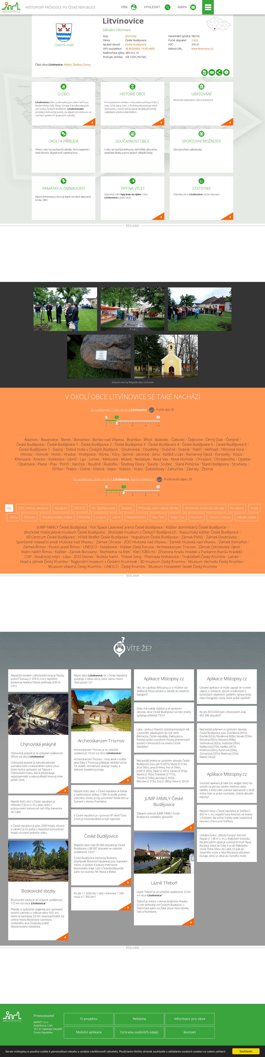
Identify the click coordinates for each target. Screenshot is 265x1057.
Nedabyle (142, 459)
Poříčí (64, 464)
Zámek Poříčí (192, 537)
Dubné (183, 449)
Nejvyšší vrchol (136, 517)
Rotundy (84, 517)
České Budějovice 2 (96, 444)
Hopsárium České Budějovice (154, 537)
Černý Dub (214, 439)
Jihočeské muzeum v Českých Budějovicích (142, 532)
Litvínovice (123, 20)
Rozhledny (237, 508)
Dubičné (168, 449)
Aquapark (61, 508)
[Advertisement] (132, 254)
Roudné (94, 464)
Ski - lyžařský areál (103, 508)
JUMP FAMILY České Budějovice (62, 527)
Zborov (207, 468)
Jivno (156, 454)
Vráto (138, 468)
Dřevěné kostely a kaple (57, 517)
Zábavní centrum (219, 517)
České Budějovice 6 (231, 444)
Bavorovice (49, 439)
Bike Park (158, 517)
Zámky (13, 517)
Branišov (134, 439)
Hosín (56, 454)
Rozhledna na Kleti (115, 551)
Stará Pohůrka (187, 464)
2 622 (194, 40)
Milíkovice (110, 459)
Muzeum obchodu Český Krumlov (215, 561)
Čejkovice (195, 439)
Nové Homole (182, 459)
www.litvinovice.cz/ (202, 48)
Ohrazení (203, 459)
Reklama (139, 1019)
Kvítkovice (56, 459)
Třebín (71, 468)
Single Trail (177, 517)
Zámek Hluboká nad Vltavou (193, 541)
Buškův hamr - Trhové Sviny (119, 556)
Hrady (254, 508)
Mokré (68, 64)
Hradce (70, 454)
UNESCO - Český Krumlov (124, 566)
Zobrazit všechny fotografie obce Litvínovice (133, 382)
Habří (197, 449)
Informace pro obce (189, 1019)
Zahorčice (175, 468)
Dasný (58, 449)
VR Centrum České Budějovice (50, 537)
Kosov (237, 454)
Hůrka (104, 454)
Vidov (111, 468)
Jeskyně (101, 517)
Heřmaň (211, 449)
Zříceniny (29, 517)
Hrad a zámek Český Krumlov (44, 561)
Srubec (166, 464)
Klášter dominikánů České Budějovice (196, 527)
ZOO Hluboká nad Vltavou (145, 541)
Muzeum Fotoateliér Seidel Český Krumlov (182, 566)
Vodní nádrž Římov (36, 551)
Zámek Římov (34, 546)
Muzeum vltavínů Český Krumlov (74, 566)
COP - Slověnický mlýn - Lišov (47, 556)
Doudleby (151, 449)
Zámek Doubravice (221, 537)
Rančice (78, 464)
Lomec (94, 459)
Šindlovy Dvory (81, 64)
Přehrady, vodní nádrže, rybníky (158, 508)
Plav (53, 464)
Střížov (57, 468)
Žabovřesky (155, 468)
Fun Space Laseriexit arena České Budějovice (126, 527)
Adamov (31, 439)
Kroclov (39, 459)
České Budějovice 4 (163, 444)
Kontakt (190, 1032)
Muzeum (196, 517)
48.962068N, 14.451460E (140, 48)
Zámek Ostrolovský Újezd (219, 546)
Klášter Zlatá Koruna (137, 546)
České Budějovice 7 (34, 449)
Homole (42, 454)
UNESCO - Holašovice (100, 546)
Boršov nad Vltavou (108, 439)
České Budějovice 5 (197, 444)
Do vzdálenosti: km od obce (119, 410)
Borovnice (81, 439)
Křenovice (22, 459)
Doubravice (131, 449)
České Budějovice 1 (62, 444)
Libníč (72, 459)
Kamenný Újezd (199, 454)
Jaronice (142, 454)
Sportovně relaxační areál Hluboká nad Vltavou (54, 541)
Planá (42, 464)
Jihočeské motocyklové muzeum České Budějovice (64, 532)
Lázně (116, 517)
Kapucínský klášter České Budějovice (209, 532)
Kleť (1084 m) (144, 551)
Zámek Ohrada (108, 541)
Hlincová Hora (232, 449)
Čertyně (232, 439)
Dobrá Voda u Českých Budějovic (92, 449)
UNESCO (79, 508)
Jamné (128, 454)
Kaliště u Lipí (173, 454)
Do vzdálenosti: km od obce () (114, 479)
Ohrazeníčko (224, 459)
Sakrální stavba (246, 517)
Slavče (152, 464)
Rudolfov (111, 464)
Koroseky (222, 454)
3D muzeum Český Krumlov (162, 561)
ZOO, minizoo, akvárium (33, 508)
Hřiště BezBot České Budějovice (103, 537)
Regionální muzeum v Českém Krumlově (104, 561)
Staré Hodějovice (215, 464)
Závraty (192, 468)
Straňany (239, 464)
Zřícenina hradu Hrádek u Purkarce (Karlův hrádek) (200, 551)
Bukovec (161, 439)
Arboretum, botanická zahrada (204, 508)
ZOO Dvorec (83, 556)
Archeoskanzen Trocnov (176, 546)
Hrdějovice (87, 454)
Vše (9, 508)
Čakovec (178, 439)
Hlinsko (26, 454)
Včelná (98, 468)
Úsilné (85, 468)
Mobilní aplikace (89, 1032)
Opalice (244, 459)
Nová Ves (160, 459)
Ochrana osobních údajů (139, 1032)
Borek (66, 439)
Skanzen (126, 508)
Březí (148, 439)
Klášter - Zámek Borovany (76, 551)
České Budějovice (135, 44)
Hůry (116, 454)
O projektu (88, 1019)
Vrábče (125, 468)
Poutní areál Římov (64, 546)
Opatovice (27, 464)
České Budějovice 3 (130, 444)
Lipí (83, 459)
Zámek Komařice (233, 541)
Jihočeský (130, 36)
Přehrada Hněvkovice (161, 556)
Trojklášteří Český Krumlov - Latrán (210, 556)
